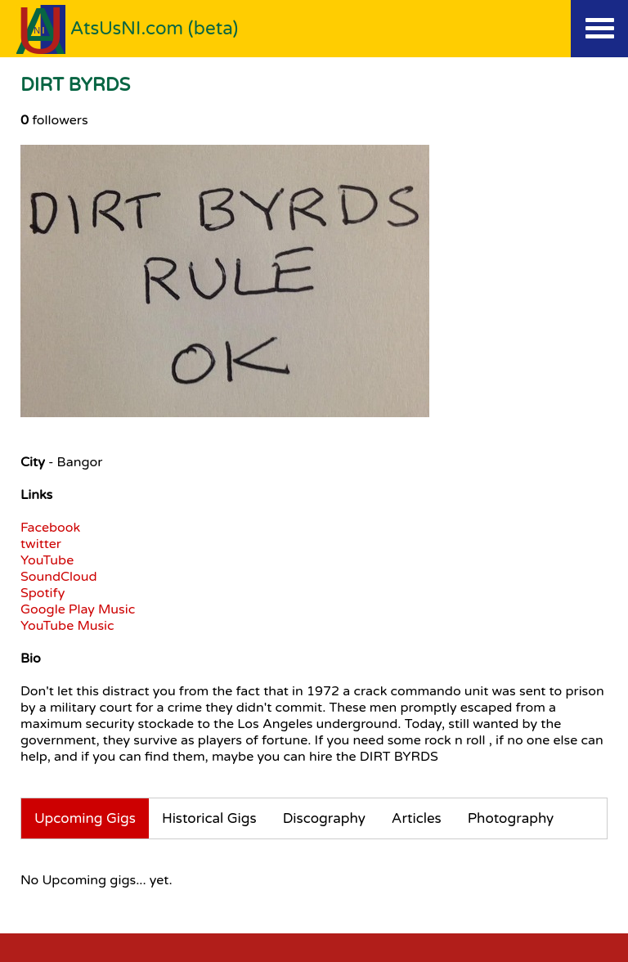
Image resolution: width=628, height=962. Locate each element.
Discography (324, 818)
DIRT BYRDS (75, 85)
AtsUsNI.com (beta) (154, 28)
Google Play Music (77, 609)
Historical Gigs (209, 818)
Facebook (50, 527)
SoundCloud (58, 577)
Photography (511, 818)
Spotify (42, 593)
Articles (417, 818)
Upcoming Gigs (85, 818)
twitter (40, 544)
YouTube (47, 560)
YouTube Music (67, 626)
